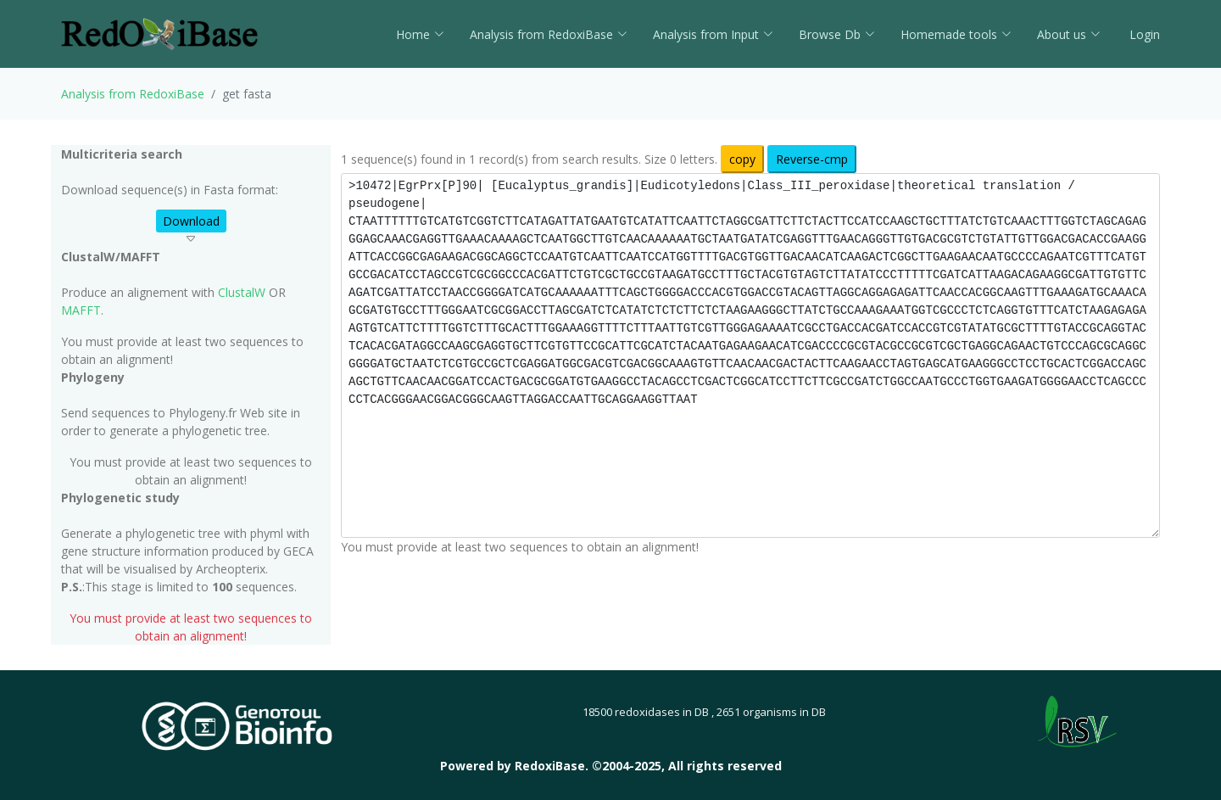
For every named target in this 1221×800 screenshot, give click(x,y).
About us (1069, 34)
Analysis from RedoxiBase (132, 94)
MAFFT (81, 310)
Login (1143, 34)
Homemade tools (956, 34)
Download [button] (191, 221)
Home (420, 34)
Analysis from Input (713, 34)
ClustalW (241, 292)
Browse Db (837, 34)
